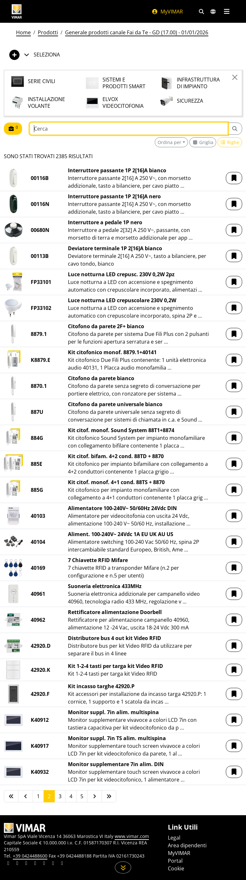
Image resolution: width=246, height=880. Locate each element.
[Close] (235, 77)
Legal (174, 837)
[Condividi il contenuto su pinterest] (26, 864)
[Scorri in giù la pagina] (123, 867)
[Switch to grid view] (202, 142)
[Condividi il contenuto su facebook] (17, 864)
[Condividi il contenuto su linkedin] (8, 864)
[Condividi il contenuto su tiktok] (62, 864)
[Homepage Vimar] (17, 11)
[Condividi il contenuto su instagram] (35, 864)
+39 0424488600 (30, 856)
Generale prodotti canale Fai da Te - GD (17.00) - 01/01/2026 (136, 32)
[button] (234, 178)
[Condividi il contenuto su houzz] (53, 864)
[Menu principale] (226, 11)
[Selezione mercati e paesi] (213, 11)
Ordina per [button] (169, 142)
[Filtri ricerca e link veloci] (201, 11)
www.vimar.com (132, 836)
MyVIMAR (167, 11)
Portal (175, 860)
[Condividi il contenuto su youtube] (44, 864)
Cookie (176, 868)
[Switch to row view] (229, 142)
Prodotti (48, 32)
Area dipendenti (187, 845)
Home (23, 32)
